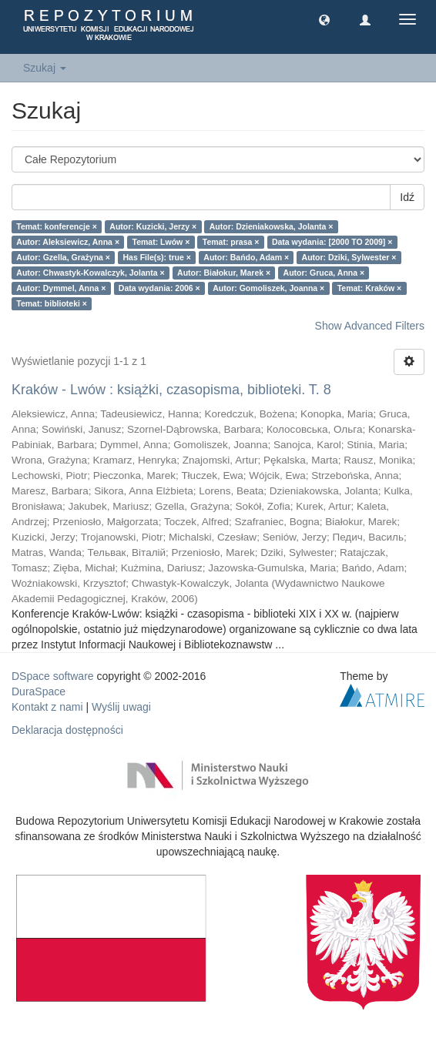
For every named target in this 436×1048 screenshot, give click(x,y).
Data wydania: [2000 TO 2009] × (332, 241)
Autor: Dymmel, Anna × (61, 288)
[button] (324, 19)
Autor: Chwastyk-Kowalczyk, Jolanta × (90, 272)
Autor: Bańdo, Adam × (246, 257)
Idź (407, 197)
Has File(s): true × (156, 257)
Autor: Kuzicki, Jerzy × (152, 226)
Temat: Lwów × (161, 241)
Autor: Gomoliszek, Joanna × (268, 288)
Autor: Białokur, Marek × (223, 272)
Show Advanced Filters (369, 326)
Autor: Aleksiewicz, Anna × (67, 241)
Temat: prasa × (231, 241)
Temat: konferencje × (56, 226)
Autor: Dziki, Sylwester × (349, 257)
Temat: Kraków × (369, 288)
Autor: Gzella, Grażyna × (63, 257)
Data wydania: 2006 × (159, 288)
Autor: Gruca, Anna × (324, 272)
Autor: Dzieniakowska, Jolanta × (272, 226)
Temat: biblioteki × (51, 303)
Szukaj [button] (44, 68)
